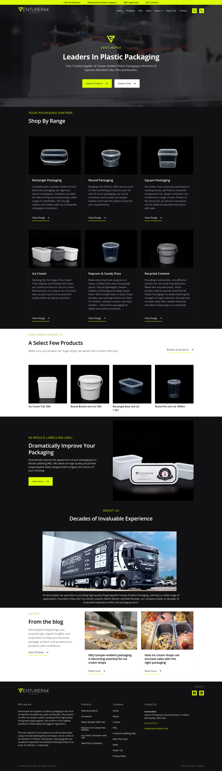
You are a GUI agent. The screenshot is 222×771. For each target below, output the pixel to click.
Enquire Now (125, 83)
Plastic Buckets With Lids (93, 722)
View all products (89, 711)
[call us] (201, 10)
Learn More (38, 481)
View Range (38, 217)
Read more (94, 671)
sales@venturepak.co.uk (156, 728)
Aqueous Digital (195, 765)
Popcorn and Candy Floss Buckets (93, 729)
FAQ (140, 10)
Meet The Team (120, 739)
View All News (36, 652)
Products (130, 10)
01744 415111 (151, 723)
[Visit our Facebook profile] (194, 693)
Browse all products (178, 349)
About (158, 10)
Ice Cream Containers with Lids (94, 736)
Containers (86, 716)
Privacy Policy (119, 756)
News (148, 10)
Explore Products (93, 83)
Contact (183, 10)
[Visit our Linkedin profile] (201, 693)
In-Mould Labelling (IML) (124, 733)
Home (120, 10)
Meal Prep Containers (91, 743)
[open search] (194, 10)
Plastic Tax (171, 10)
